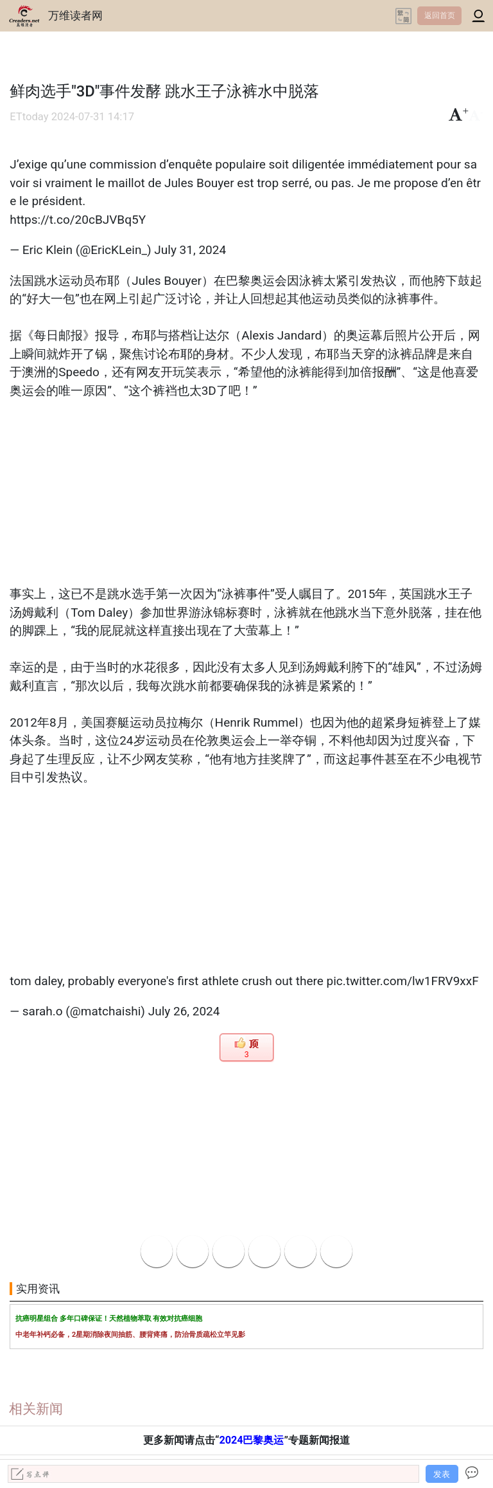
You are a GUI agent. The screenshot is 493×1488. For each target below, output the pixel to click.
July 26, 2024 (184, 1011)
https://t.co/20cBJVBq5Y (78, 219)
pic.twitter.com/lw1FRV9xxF (403, 981)
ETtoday (29, 117)
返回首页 (439, 15)
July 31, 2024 (190, 249)
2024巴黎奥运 (251, 1440)
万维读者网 (75, 15)
